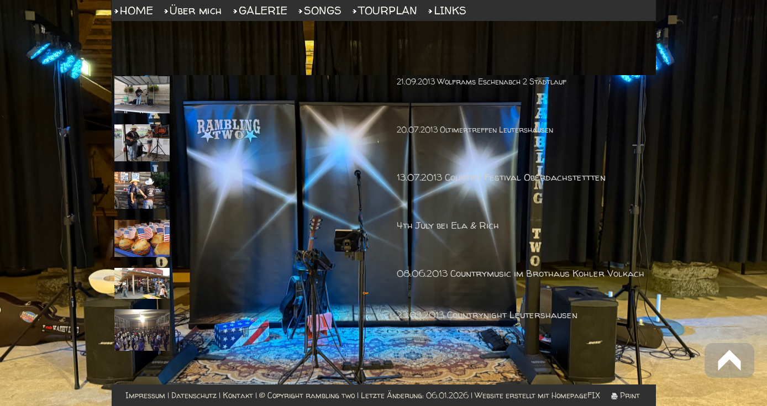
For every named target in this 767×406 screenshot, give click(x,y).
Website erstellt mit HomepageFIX (537, 395)
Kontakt (238, 395)
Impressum (145, 395)
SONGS (323, 10)
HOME (136, 10)
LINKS (450, 10)
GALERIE (263, 10)
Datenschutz (194, 395)
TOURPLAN (387, 10)
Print (625, 395)
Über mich (196, 10)
